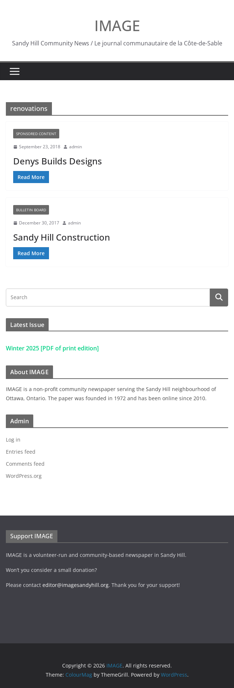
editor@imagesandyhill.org (75, 584)
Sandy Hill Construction (61, 237)
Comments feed (25, 463)
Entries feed (20, 451)
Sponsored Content (36, 133)
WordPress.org (24, 475)
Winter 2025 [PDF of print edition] (52, 348)
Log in (13, 439)
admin (75, 147)
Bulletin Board (31, 209)
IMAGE (117, 25)
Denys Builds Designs (57, 161)
